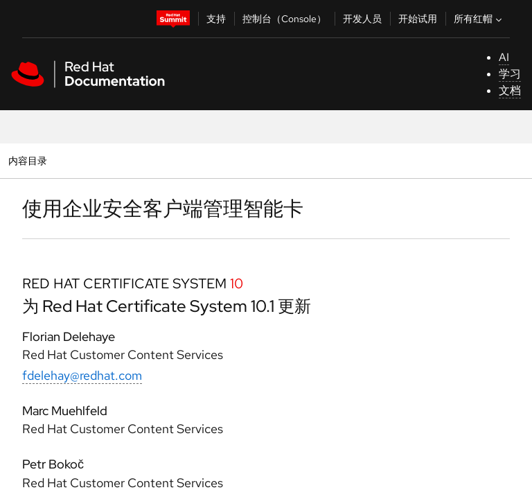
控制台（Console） (284, 18)
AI (504, 57)
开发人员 (362, 18)
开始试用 (417, 18)
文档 (510, 90)
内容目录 (27, 160)
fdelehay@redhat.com (82, 375)
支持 (216, 18)
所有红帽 (479, 18)
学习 (510, 74)
